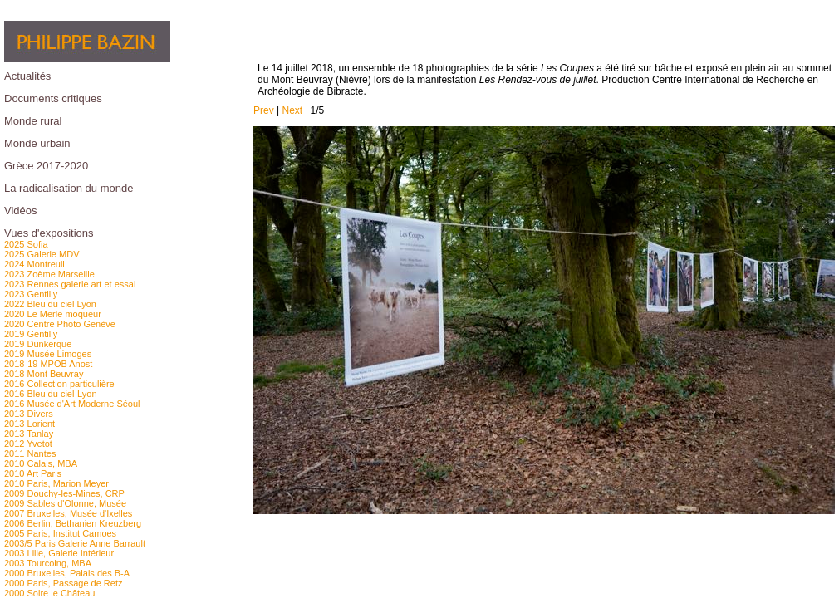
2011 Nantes (30, 453)
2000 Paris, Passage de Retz (63, 583)
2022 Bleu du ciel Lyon (50, 304)
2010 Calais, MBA (40, 463)
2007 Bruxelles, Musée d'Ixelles (68, 513)
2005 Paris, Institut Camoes (60, 533)
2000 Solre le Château (49, 593)
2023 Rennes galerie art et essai (69, 284)
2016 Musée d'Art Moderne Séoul (72, 404)
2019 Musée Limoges (47, 354)
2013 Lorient (29, 424)
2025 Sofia (26, 244)
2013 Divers (28, 414)
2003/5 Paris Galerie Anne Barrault (74, 543)
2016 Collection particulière (59, 384)
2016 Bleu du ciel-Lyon (50, 394)
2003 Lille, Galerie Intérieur (59, 553)
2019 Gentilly (30, 334)
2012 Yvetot (28, 443)
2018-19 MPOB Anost (48, 364)
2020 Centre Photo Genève (59, 324)
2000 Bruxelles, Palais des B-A (67, 573)
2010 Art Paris (32, 473)
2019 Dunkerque (37, 344)
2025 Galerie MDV (42, 254)
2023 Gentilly (30, 294)
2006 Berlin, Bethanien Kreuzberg (72, 523)
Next (292, 110)
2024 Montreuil (34, 264)
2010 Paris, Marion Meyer (56, 483)
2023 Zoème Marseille (49, 274)
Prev (263, 110)
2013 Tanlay (28, 434)
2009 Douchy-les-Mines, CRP (64, 493)
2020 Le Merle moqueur (52, 314)
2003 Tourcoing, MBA (47, 563)
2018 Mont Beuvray (43, 374)
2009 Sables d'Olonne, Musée (65, 503)
